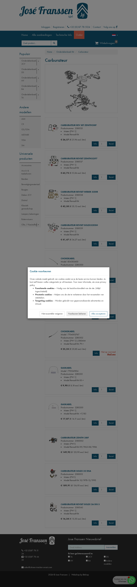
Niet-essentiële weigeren (52, 313)
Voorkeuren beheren (77, 313)
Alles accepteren (98, 313)
